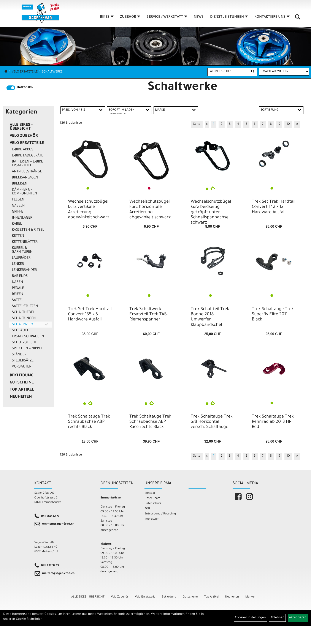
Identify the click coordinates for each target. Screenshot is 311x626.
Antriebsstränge (27, 172)
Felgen (18, 200)
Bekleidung (21, 376)
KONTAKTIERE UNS (272, 17)
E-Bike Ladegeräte (27, 156)
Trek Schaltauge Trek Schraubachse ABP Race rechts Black (150, 422)
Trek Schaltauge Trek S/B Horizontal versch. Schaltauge (212, 422)
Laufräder (21, 258)
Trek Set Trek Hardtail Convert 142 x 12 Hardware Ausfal (273, 207)
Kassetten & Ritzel (28, 230)
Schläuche (22, 331)
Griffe (17, 212)
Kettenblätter (25, 242)
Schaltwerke (52, 72)
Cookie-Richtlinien (29, 619)
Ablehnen (277, 618)
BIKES (107, 17)
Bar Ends (20, 276)
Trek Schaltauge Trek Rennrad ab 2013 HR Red (273, 422)
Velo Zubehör (24, 136)
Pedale (18, 288)
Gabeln (18, 206)
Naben (17, 282)
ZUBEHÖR (130, 17)
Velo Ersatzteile (25, 72)
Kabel (17, 224)
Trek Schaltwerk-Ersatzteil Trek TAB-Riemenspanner (148, 314)
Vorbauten (22, 367)
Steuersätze (22, 361)
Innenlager (22, 218)
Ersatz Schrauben (28, 337)
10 (288, 124)
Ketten (18, 236)
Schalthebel (23, 312)
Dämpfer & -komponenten (24, 192)
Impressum (151, 519)
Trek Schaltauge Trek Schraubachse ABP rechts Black (89, 422)
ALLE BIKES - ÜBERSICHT (21, 127)
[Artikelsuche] (297, 18)
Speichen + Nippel (27, 349)
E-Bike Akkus (22, 150)
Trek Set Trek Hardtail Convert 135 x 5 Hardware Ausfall (90, 314)
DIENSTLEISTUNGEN (229, 17)
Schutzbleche (24, 343)
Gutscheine (22, 383)
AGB (147, 508)
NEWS (199, 17)
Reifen (17, 294)
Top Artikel (22, 390)
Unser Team (152, 498)
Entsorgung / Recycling (160, 514)
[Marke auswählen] (284, 72)
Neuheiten (21, 397)
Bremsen (19, 184)
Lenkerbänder (24, 270)
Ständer (19, 355)
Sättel (17, 300)
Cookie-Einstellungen (250, 618)
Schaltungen (24, 318)
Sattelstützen (25, 306)
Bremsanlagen (25, 178)
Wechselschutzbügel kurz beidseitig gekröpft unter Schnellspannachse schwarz (211, 212)
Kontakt (149, 493)
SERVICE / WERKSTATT (167, 17)
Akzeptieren (297, 618)
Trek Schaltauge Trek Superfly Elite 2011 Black (273, 314)
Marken (250, 597)
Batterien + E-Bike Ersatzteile (27, 164)
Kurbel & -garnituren (22, 250)
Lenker (18, 264)
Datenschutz (152, 503)
